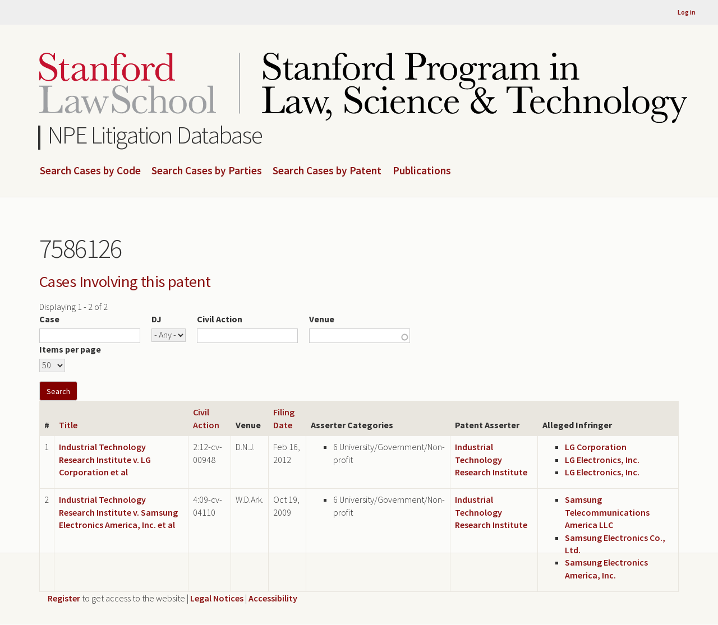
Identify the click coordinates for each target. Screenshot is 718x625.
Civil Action (219, 319)
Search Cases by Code (90, 171)
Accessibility (272, 598)
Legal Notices (216, 598)
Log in (687, 12)
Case (49, 319)
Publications (422, 171)
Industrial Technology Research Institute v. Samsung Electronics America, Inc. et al (118, 512)
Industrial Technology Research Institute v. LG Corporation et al (105, 459)
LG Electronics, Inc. (602, 459)
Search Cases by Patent (327, 171)
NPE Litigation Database (155, 134)
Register (64, 598)
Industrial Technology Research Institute (491, 459)
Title (68, 424)
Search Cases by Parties (206, 171)
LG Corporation (596, 446)
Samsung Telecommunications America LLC (607, 512)
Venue (321, 319)
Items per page (70, 349)
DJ (156, 319)
